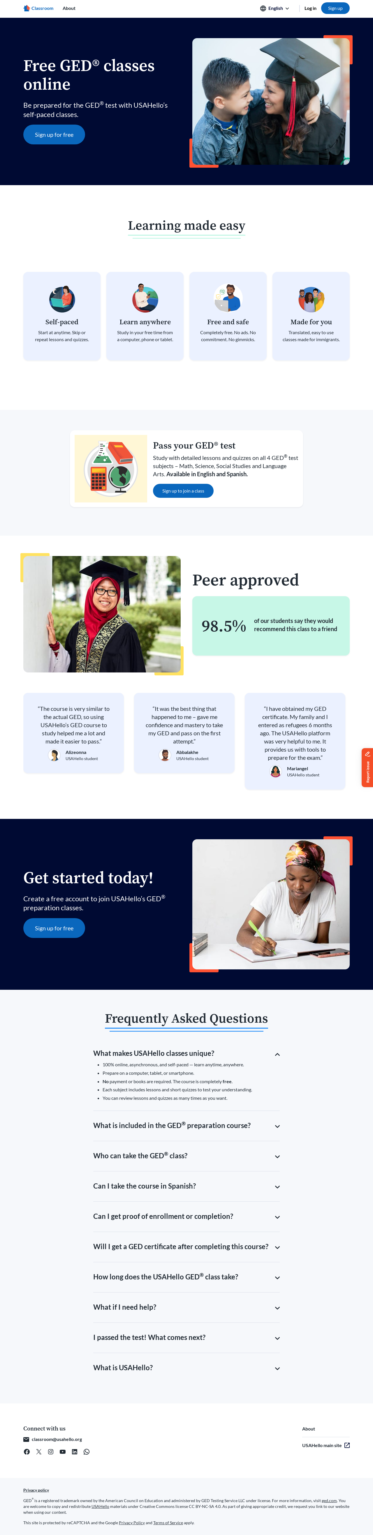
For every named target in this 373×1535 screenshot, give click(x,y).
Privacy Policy (132, 1522)
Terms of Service (168, 1522)
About (69, 8)
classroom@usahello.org (57, 1439)
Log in (310, 8)
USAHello (100, 1506)
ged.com (329, 1500)
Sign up (335, 8)
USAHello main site (322, 1445)
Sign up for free (54, 134)
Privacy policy (36, 1490)
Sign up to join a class (183, 490)
